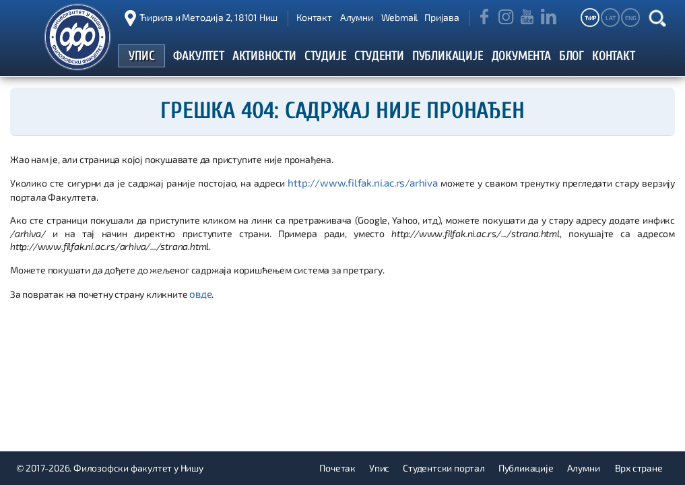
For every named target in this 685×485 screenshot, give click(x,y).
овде (199, 292)
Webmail (399, 17)
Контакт (314, 17)
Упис (379, 468)
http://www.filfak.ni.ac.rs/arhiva (364, 182)
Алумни (356, 17)
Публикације (526, 468)
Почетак (337, 468)
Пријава (441, 17)
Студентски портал (444, 468)
